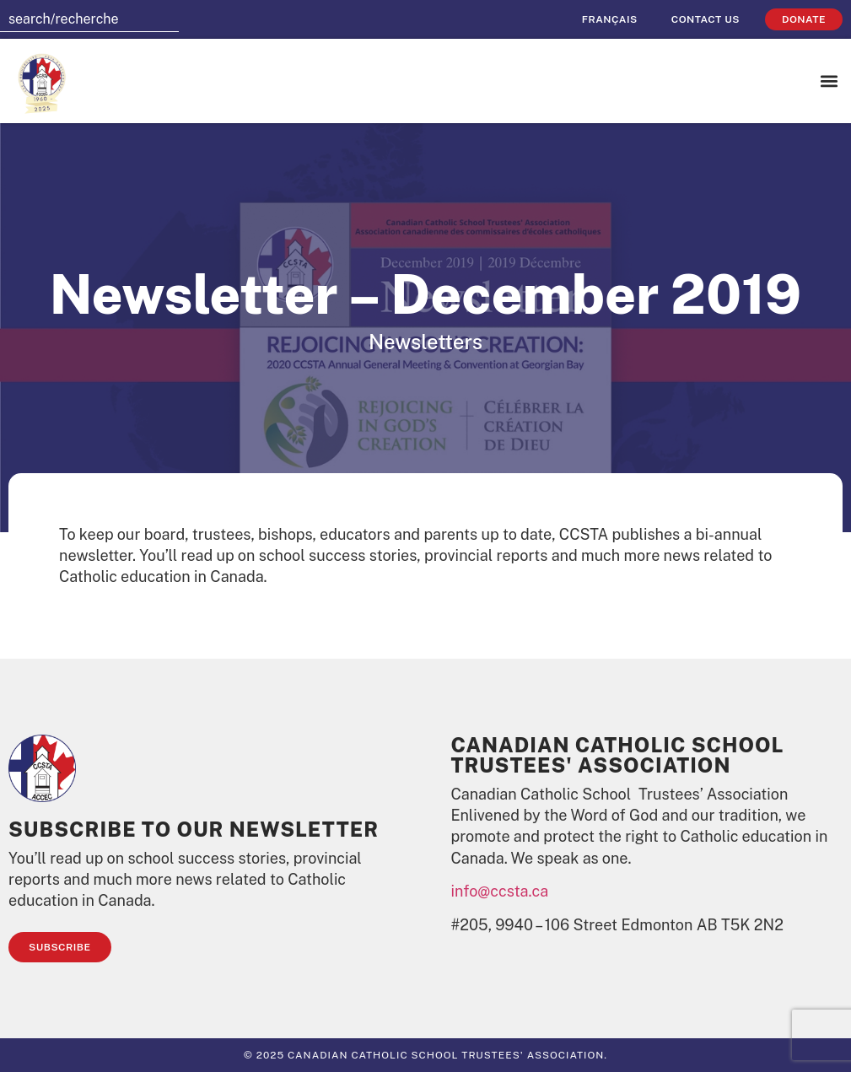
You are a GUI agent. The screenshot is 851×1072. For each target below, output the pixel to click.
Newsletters (425, 341)
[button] (829, 81)
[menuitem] (609, 19)
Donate (804, 19)
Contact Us (705, 19)
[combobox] (89, 19)
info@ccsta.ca (500, 891)
